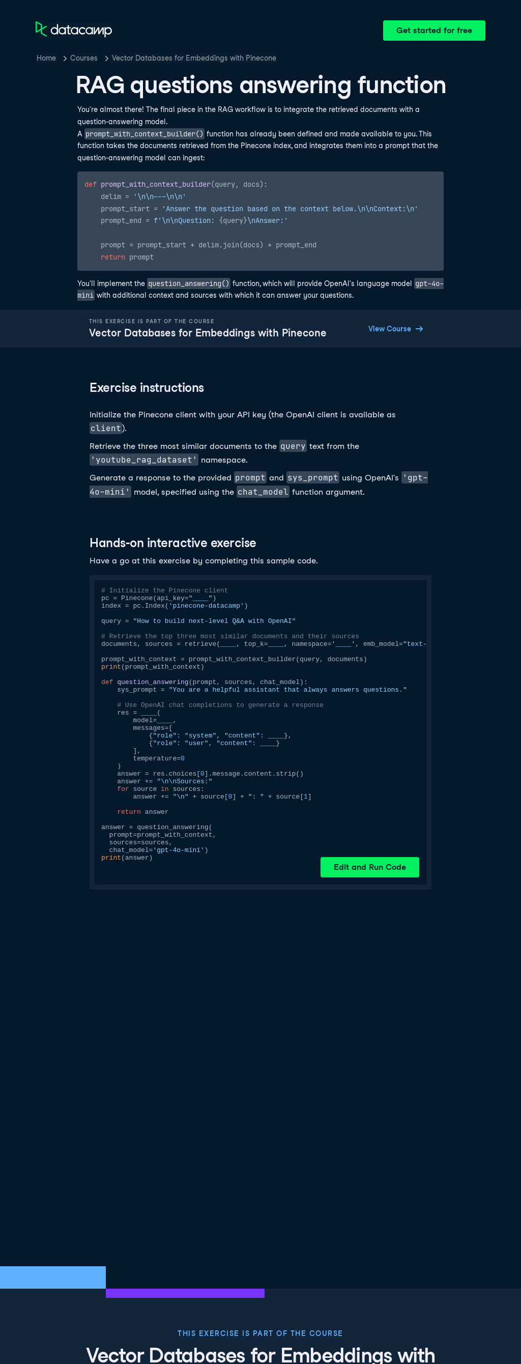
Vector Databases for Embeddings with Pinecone (194, 58)
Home (46, 58)
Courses (84, 58)
